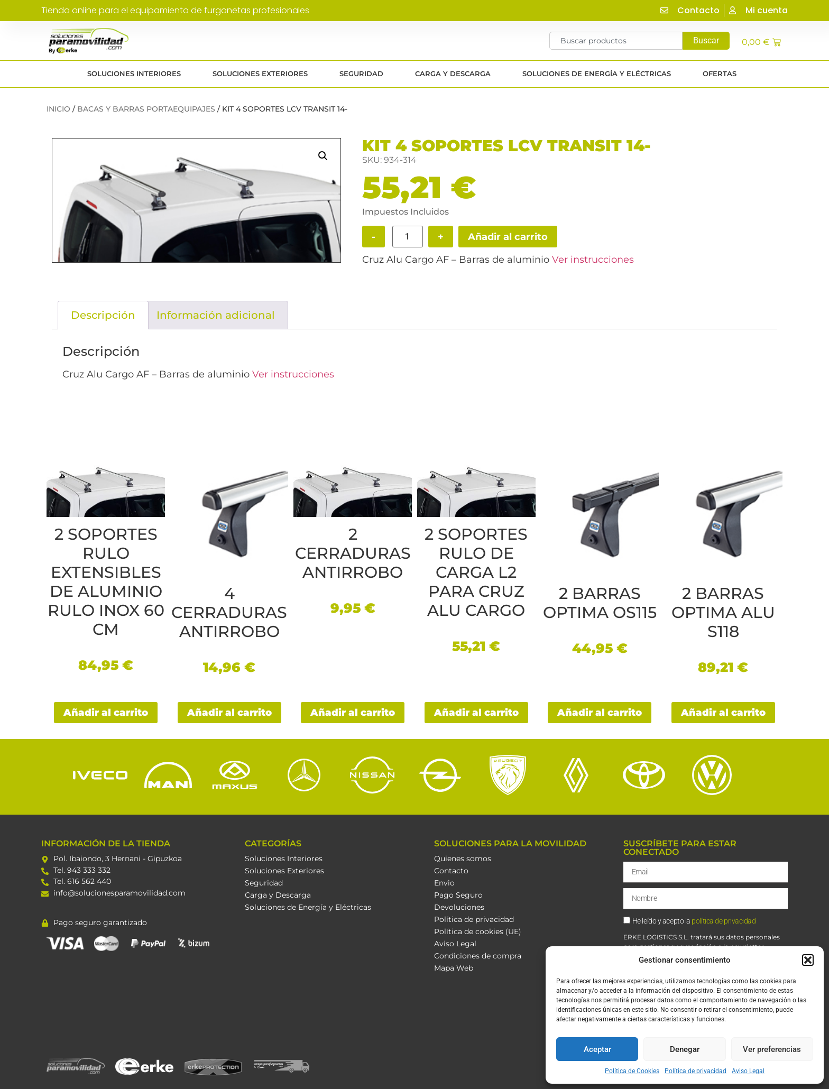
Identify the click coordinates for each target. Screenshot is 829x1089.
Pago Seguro (458, 895)
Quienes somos (462, 858)
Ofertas (722, 74)
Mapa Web (453, 968)
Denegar (684, 1049)
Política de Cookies (632, 1071)
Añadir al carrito (508, 237)
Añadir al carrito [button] (105, 712)
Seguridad (264, 883)
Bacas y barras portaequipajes (146, 109)
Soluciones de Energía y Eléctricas (308, 907)
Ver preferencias (772, 1049)
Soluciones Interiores (284, 858)
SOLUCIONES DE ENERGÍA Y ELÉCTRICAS (599, 74)
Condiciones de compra (477, 956)
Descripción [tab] (103, 315)
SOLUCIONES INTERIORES (136, 74)
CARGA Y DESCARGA (455, 74)
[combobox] (616, 41)
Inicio (58, 109)
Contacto (451, 870)
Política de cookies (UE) (477, 931)
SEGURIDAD (364, 74)
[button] (808, 960)
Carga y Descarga (278, 895)
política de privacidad (724, 921)
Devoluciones (459, 907)
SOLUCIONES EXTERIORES (263, 74)
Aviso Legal (748, 1071)
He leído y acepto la (694, 921)
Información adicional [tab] (215, 315)
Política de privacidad (695, 1071)
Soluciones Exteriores (284, 870)
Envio (444, 883)
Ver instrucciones (593, 259)
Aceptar (597, 1049)
